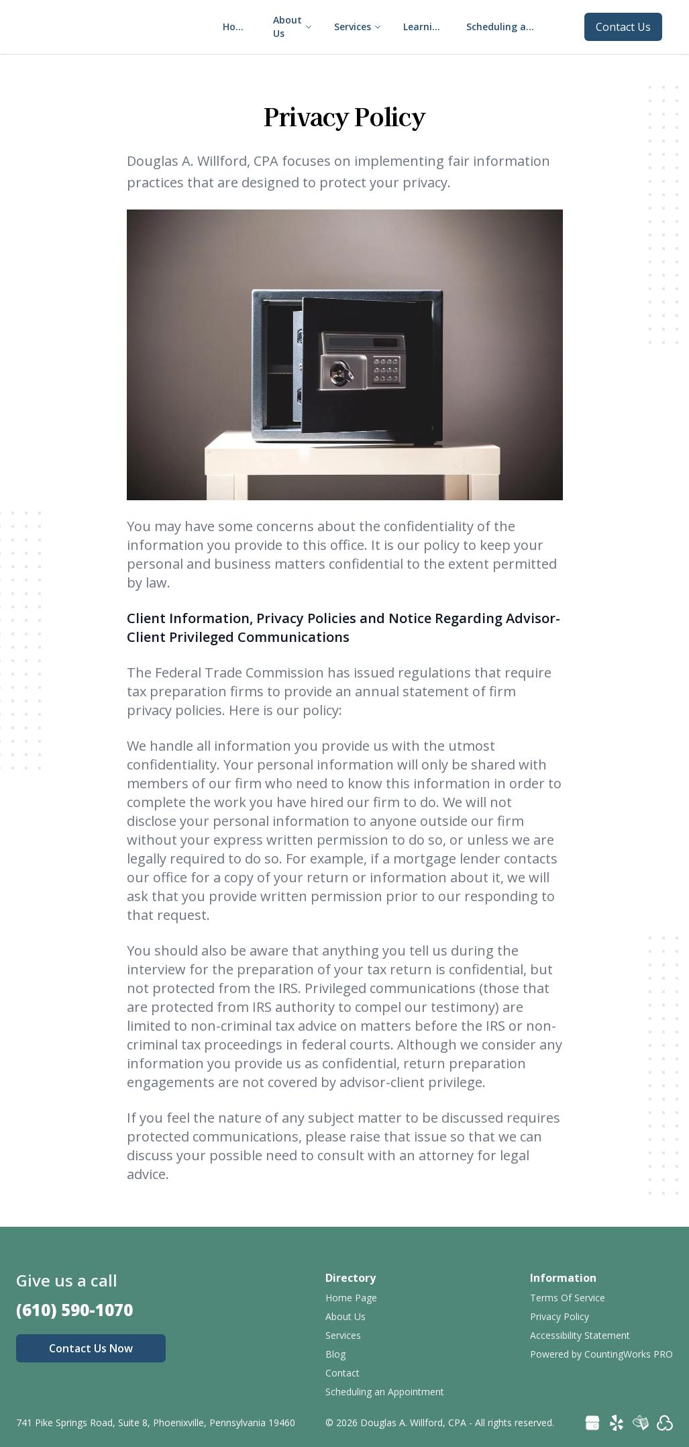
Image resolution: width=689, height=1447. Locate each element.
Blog (335, 1354)
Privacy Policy (559, 1316)
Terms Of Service (567, 1297)
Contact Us (623, 26)
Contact (342, 1372)
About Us (345, 1316)
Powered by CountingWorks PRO (601, 1354)
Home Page (351, 1297)
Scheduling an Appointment (384, 1391)
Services (343, 1335)
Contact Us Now (91, 1348)
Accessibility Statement (580, 1335)
